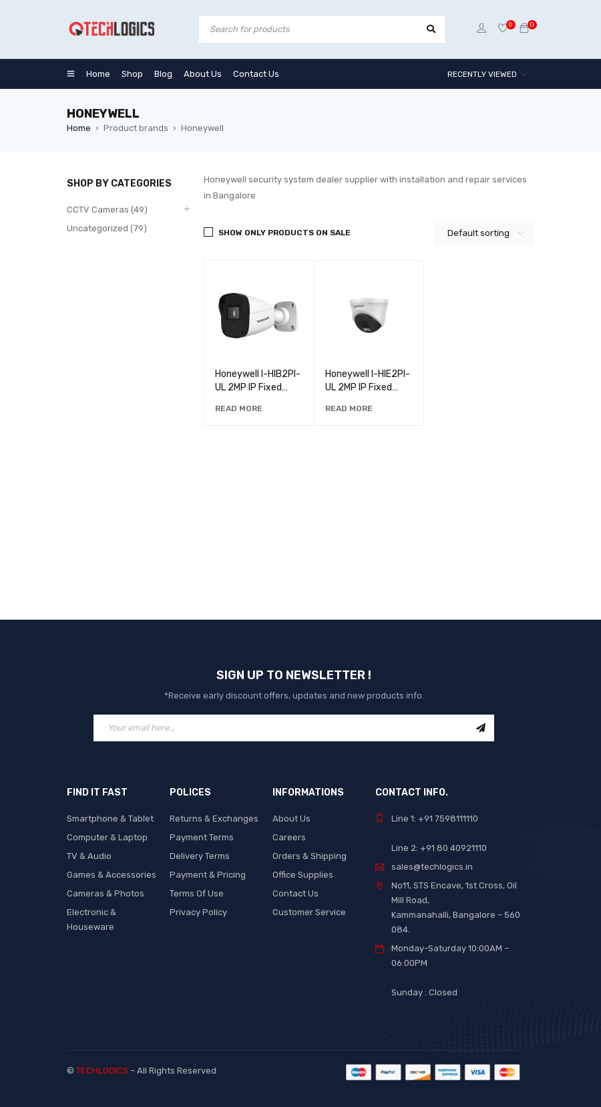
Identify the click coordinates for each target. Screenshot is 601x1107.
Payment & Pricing (208, 875)
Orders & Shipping (309, 856)
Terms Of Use (197, 893)
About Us (291, 819)
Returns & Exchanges (214, 819)
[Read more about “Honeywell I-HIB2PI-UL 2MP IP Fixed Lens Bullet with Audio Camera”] (238, 408)
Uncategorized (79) (107, 228)
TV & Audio (89, 856)
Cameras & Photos (105, 893)
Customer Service (309, 912)
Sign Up (480, 728)
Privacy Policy (198, 912)
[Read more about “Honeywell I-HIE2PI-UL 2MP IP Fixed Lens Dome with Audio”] (349, 408)
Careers (289, 837)
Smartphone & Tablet (110, 819)
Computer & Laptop (107, 837)
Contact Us (295, 893)
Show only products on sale (284, 232)
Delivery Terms (200, 856)
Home (79, 128)
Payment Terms (202, 837)
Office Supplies (302, 875)
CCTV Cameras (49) (107, 210)
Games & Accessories (111, 875)
